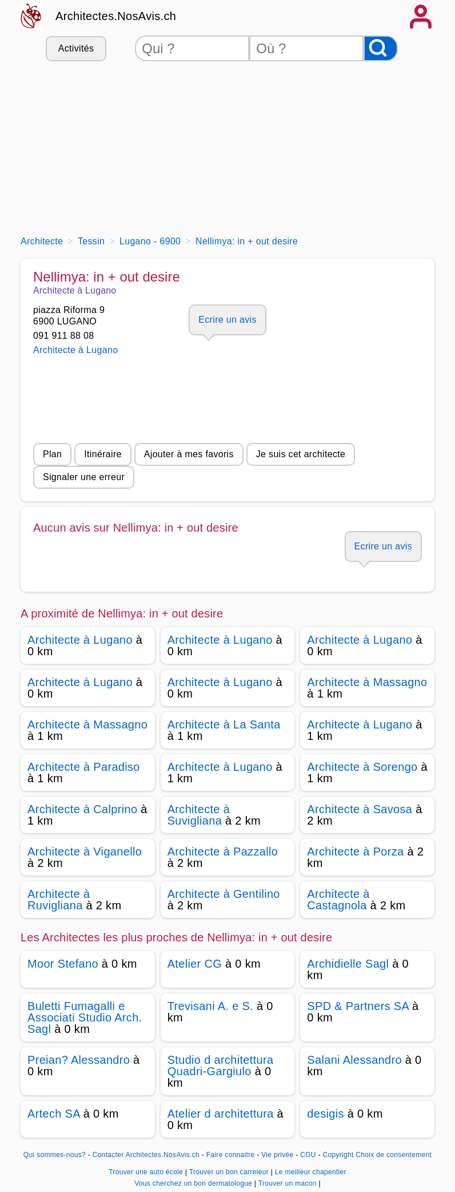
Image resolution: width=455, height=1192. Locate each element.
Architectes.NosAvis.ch (115, 16)
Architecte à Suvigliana (198, 815)
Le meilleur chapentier (310, 1172)
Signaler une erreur (84, 477)
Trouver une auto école (147, 1172)
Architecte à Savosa (359, 809)
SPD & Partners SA (358, 1006)
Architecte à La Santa (224, 724)
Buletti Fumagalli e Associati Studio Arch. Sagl (84, 1017)
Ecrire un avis (227, 319)
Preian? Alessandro (78, 1060)
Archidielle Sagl (348, 963)
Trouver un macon (288, 1183)
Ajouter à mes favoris (189, 454)
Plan (52, 454)
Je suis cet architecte (300, 454)
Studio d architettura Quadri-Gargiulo (220, 1066)
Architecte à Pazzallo (222, 851)
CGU (308, 1155)
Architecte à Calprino (82, 809)
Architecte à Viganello (84, 851)
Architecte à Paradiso (83, 767)
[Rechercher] (381, 48)
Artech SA (53, 1113)
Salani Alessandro (354, 1060)
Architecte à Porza (355, 851)
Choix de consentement (394, 1155)
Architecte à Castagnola (338, 900)
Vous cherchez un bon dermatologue (194, 1183)
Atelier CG (194, 963)
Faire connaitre (230, 1155)
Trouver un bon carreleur (230, 1172)
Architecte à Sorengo (362, 767)
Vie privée (277, 1155)
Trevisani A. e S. (210, 1006)
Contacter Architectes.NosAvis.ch (146, 1155)
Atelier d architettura (220, 1113)
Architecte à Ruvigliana (58, 900)
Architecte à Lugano (75, 350)
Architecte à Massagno (367, 682)
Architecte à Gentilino (223, 894)
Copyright (337, 1155)
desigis (325, 1113)
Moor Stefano (62, 963)
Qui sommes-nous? (54, 1155)
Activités (76, 48)
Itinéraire (102, 454)
